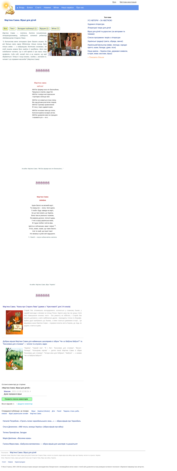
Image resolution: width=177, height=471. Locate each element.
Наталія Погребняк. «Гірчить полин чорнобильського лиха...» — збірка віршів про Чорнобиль (42, 421)
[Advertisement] (98, 97)
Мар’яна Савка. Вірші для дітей (23, 452)
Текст (12, 29)
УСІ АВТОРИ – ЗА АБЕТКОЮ (100, 20)
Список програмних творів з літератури (104, 38)
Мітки (56, 7)
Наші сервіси (67, 7)
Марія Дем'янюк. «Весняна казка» (17, 438)
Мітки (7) (55, 29)
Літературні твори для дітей (99, 28)
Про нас (80, 7)
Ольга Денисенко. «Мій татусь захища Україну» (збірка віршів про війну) (33, 427)
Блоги (30, 7)
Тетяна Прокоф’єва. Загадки (15, 432)
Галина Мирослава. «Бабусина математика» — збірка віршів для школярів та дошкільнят (40, 444)
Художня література (96, 24)
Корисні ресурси (20, 462)
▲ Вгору (20, 7)
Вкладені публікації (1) (27, 29)
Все (5, 29)
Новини (47, 7)
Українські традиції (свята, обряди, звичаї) (105, 41)
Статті (38, 7)
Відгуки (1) (44, 29)
